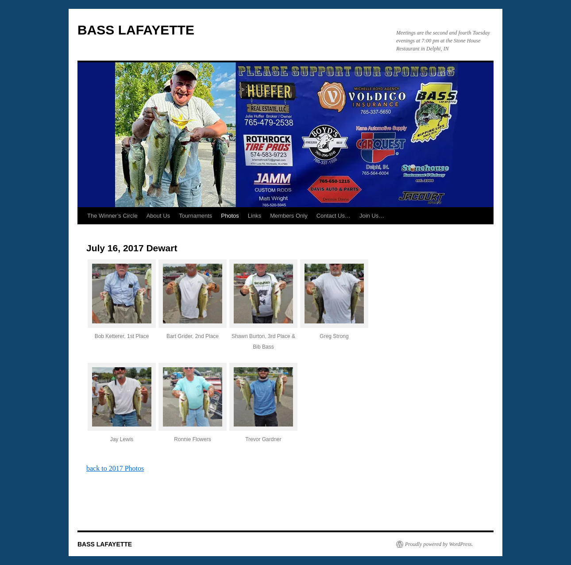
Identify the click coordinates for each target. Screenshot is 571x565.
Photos (230, 215)
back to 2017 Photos (115, 468)
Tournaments (195, 215)
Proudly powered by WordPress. (439, 544)
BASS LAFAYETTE (135, 30)
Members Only (289, 215)
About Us (158, 215)
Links (254, 215)
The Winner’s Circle (112, 215)
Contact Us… (333, 215)
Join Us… (371, 215)
